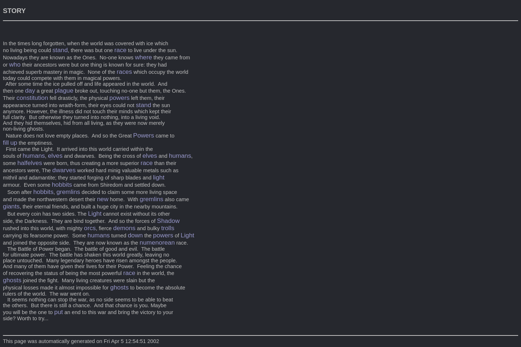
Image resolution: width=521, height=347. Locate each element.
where (143, 57)
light (159, 177)
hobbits (62, 184)
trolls (167, 228)
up (13, 142)
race (120, 50)
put (58, 312)
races (124, 71)
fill (6, 142)
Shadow (168, 220)
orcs (90, 228)
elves (55, 155)
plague (64, 90)
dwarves (64, 170)
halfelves (29, 162)
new (103, 199)
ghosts (12, 280)
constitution (32, 97)
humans (34, 155)
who (15, 64)
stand (60, 50)
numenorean (157, 242)
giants (11, 206)
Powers (143, 135)
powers (119, 97)
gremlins (68, 191)
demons (124, 228)
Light (95, 213)
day (30, 90)
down (135, 235)
